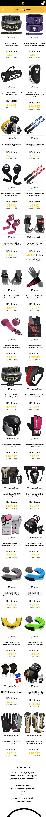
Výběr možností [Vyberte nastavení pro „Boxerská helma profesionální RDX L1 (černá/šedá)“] (13, 439)
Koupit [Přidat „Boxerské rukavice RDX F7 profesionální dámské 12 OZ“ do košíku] (13, 538)
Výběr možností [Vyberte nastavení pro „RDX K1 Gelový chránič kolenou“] (13, 686)
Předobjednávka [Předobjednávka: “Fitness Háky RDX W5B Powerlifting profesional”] (35, 237)
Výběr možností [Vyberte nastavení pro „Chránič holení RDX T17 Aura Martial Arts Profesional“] (36, 735)
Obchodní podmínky (23, 801)
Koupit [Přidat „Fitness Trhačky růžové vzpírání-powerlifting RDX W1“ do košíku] (13, 237)
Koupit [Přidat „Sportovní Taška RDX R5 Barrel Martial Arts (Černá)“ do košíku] (13, 87)
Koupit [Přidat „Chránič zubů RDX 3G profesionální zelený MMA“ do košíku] (36, 637)
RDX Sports (11, 51)
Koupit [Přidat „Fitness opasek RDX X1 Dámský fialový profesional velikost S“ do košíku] (36, 37)
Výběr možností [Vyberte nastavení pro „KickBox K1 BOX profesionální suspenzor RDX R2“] (36, 389)
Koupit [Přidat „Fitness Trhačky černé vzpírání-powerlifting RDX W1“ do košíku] (13, 188)
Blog (23, 794)
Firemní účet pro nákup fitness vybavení (23, 790)
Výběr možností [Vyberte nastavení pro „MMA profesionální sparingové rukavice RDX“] (13, 138)
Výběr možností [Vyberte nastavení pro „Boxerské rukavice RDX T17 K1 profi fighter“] (13, 488)
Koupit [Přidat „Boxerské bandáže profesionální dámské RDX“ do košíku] (13, 340)
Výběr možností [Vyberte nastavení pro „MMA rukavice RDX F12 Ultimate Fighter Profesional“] (36, 538)
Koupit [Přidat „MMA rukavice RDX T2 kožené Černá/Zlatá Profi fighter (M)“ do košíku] (36, 686)
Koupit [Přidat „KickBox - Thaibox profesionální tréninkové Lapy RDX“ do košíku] (36, 87)
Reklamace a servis (23, 785)
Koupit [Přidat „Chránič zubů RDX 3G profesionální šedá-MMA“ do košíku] (13, 587)
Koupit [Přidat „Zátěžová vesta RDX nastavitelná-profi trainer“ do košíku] (36, 340)
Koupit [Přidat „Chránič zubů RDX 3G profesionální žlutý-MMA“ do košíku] (13, 637)
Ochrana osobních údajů (23, 798)
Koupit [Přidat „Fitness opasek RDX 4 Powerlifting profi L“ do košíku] (13, 37)
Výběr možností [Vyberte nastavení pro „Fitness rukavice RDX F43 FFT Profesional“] (13, 735)
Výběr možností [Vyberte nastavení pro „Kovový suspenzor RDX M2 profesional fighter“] (36, 488)
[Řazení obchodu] (29, 9)
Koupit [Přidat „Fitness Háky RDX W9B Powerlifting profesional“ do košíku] (13, 290)
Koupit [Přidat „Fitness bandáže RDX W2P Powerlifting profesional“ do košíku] (36, 290)
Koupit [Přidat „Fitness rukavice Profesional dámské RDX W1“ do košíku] (36, 439)
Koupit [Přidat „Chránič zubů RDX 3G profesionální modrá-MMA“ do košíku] (36, 587)
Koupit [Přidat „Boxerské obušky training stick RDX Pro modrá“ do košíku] (36, 138)
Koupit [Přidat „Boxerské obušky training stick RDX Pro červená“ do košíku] (36, 188)
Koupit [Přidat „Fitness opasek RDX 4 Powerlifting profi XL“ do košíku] (13, 389)
